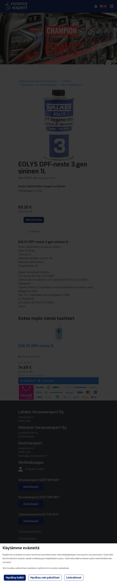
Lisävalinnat (73, 577)
